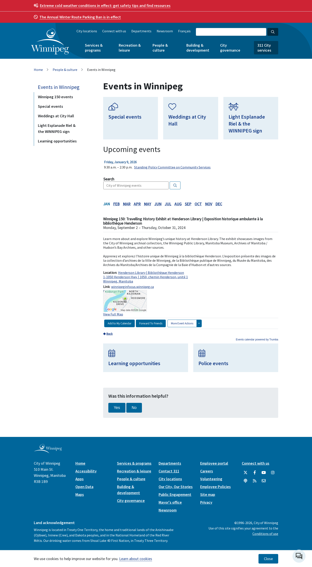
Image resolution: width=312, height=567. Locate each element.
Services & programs (94, 48)
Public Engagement (175, 494)
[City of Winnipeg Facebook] (254, 472)
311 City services (264, 48)
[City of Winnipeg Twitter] (245, 472)
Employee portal (214, 463)
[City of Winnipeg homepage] (48, 451)
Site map (207, 494)
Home (38, 69)
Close (268, 558)
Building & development (197, 48)
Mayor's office (170, 502)
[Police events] (235, 357)
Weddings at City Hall (56, 115)
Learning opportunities (57, 141)
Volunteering (211, 478)
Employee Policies (215, 486)
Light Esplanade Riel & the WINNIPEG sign (57, 128)
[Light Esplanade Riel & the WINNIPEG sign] (250, 118)
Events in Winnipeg (59, 87)
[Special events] (130, 118)
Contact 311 (169, 471)
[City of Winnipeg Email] (263, 481)
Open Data (84, 486)
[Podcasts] (245, 481)
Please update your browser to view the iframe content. (190, 164)
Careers (206, 471)
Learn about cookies (135, 558)
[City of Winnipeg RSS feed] (254, 481)
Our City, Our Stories (176, 486)
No (134, 407)
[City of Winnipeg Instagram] (272, 472)
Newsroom (165, 31)
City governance (230, 48)
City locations (86, 31)
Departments (141, 31)
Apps (79, 478)
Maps (79, 494)
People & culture (160, 48)
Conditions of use (265, 533)
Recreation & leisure (130, 48)
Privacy (206, 502)
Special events (50, 106)
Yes (117, 407)
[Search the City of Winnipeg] (231, 32)
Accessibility (86, 471)
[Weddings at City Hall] (190, 118)
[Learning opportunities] (145, 357)
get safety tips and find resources (105, 5)
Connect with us (114, 31)
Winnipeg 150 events (55, 96)
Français (184, 31)
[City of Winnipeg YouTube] (263, 472)
